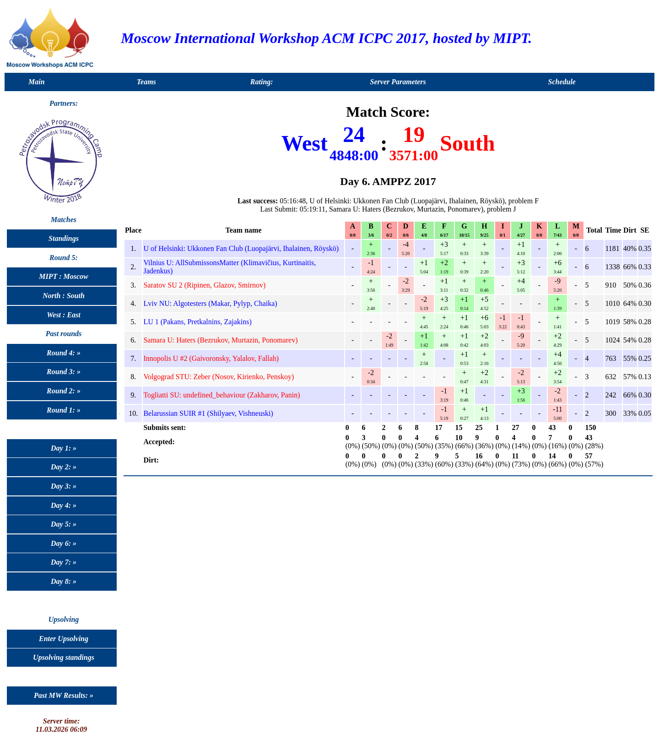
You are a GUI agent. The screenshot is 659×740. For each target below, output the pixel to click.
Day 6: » (63, 543)
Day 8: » (63, 581)
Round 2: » (64, 391)
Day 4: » (63, 505)
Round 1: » (64, 410)
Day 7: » (63, 562)
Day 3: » (63, 486)
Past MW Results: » (63, 695)
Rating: (261, 82)
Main (36, 82)
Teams (146, 82)
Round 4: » (64, 353)
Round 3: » (64, 371)
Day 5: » (63, 524)
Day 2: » (63, 467)
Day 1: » (63, 448)
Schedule (562, 82)
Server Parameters (398, 82)
